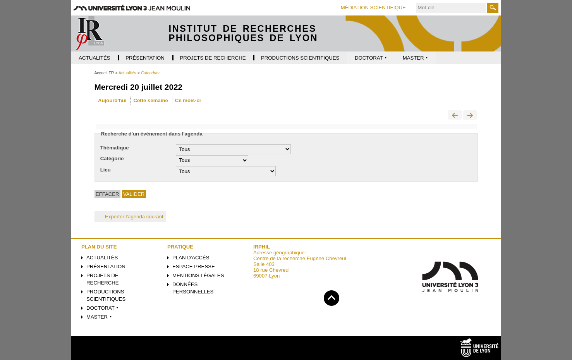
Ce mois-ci (188, 100)
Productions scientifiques (105, 295)
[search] (451, 8)
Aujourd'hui (112, 100)
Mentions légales (198, 275)
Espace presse (193, 266)
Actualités (102, 258)
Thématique (114, 148)
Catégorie (112, 158)
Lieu (105, 170)
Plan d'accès (191, 258)
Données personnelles (192, 288)
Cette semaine (150, 100)
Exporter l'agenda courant (130, 216)
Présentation (105, 266)
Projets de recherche (102, 279)
